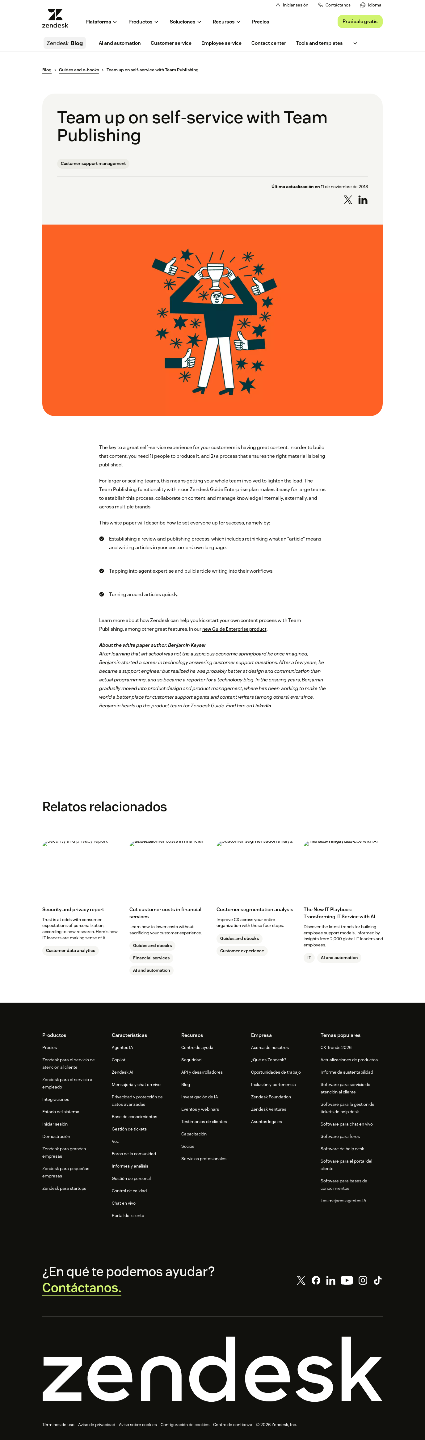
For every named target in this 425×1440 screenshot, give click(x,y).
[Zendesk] (212, 1369)
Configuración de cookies (185, 1425)
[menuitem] (370, 5)
